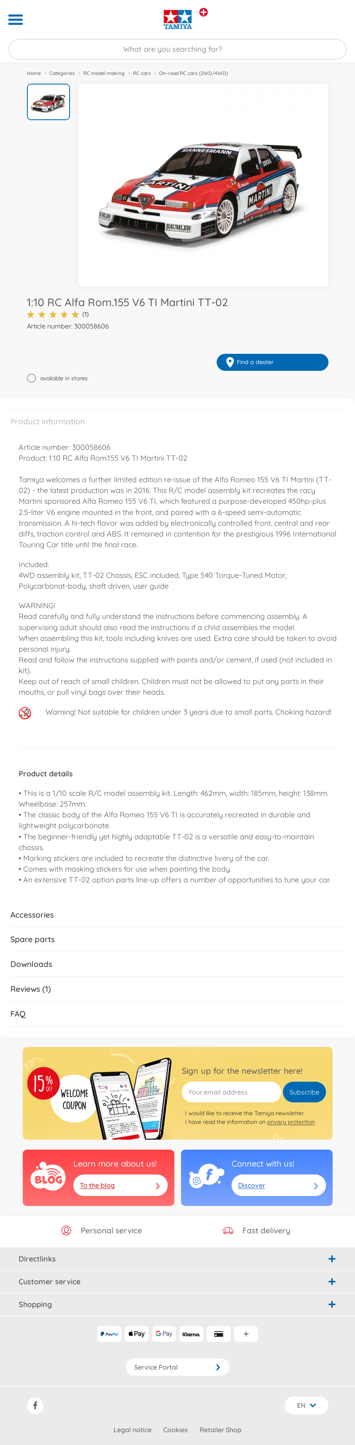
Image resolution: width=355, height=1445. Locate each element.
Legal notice (133, 1430)
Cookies (175, 1430)
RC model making (104, 73)
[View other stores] (203, 12)
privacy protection (291, 1122)
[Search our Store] (177, 49)
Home (34, 73)
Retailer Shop (220, 1430)
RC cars (142, 73)
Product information (47, 421)
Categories (62, 73)
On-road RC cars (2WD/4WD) (193, 73)
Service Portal (177, 1367)
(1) (58, 314)
